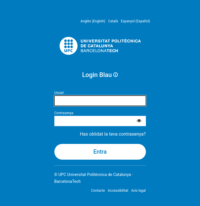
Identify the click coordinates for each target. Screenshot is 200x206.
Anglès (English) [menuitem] (92, 21)
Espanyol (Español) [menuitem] (135, 21)
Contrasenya (64, 113)
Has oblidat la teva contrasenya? (113, 134)
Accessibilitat (118, 191)
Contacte (98, 191)
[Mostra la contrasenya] (139, 121)
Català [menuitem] (113, 21)
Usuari (59, 93)
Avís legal (138, 191)
